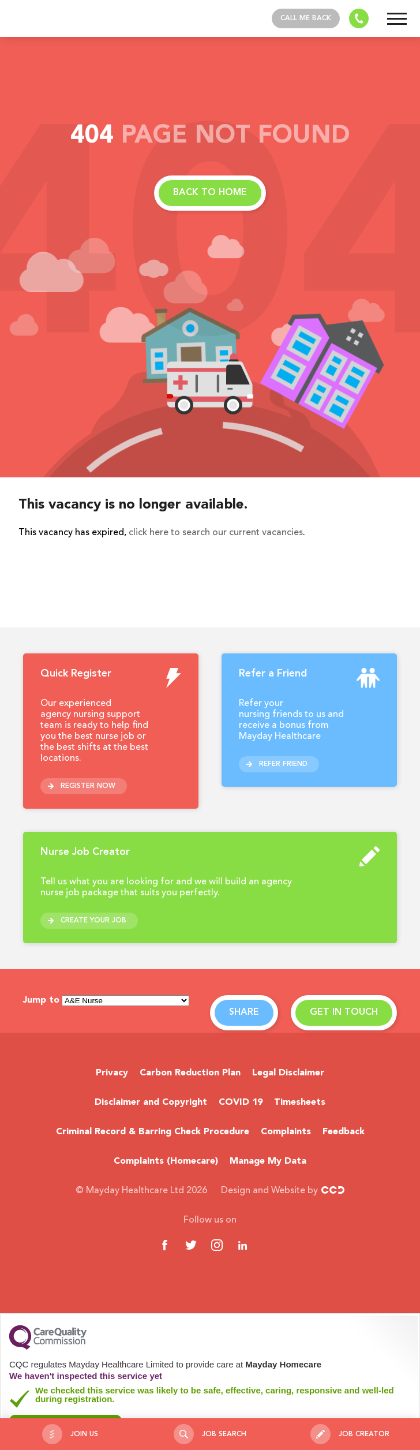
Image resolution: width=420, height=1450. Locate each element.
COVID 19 (240, 1102)
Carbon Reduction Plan (190, 1073)
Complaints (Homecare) (166, 1161)
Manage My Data (268, 1161)
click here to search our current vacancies (216, 532)
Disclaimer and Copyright (151, 1102)
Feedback (343, 1132)
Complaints (286, 1132)
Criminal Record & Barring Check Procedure (152, 1132)
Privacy (112, 1073)
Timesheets (299, 1102)
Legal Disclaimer (288, 1073)
